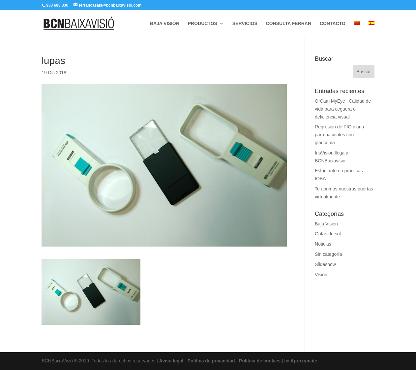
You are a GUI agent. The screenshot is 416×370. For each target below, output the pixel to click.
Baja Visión (326, 223)
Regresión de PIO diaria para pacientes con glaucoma (339, 134)
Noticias (323, 244)
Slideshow (325, 264)
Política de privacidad (211, 360)
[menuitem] (357, 29)
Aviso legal (171, 360)
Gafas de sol (328, 233)
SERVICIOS (244, 23)
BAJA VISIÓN (164, 23)
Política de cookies (260, 360)
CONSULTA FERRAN (288, 23)
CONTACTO (332, 23)
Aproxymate (303, 360)
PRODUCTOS (202, 23)
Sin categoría (328, 254)
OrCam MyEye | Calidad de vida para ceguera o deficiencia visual (343, 108)
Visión (321, 274)
